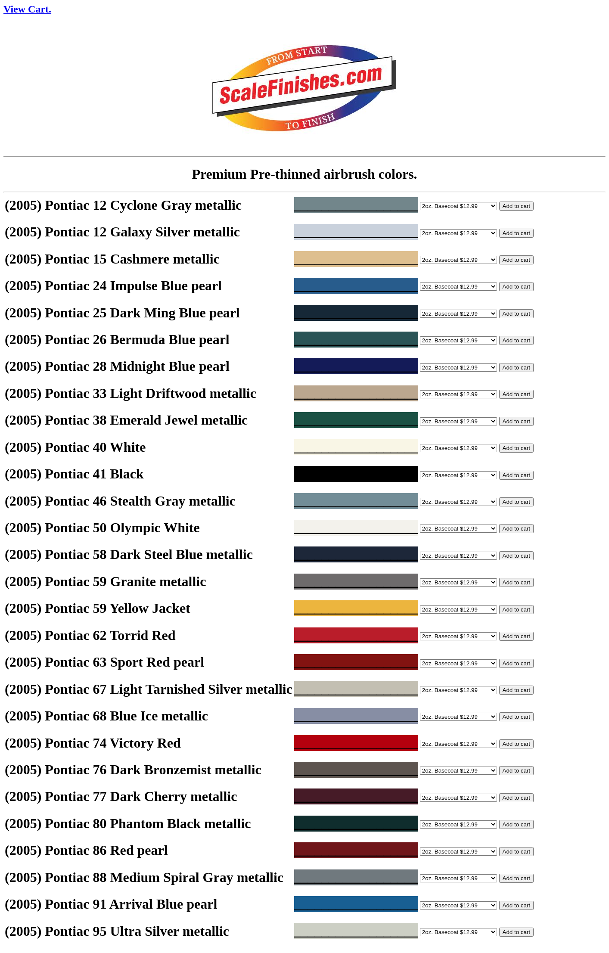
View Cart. (27, 9)
